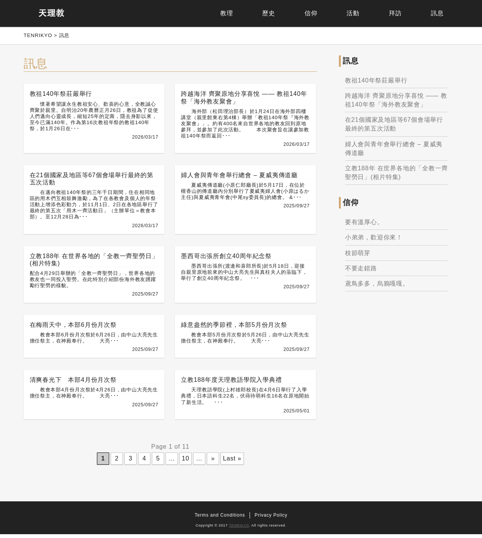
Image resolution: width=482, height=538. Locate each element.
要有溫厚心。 (365, 224)
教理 (165, 13)
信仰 (271, 13)
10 (185, 462)
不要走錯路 (362, 270)
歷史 (218, 13)
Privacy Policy (271, 519)
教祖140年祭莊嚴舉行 (377, 82)
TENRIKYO (239, 529)
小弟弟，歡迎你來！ (375, 239)
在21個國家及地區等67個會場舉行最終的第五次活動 (395, 126)
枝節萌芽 (359, 255)
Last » (231, 462)
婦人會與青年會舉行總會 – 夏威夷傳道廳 (394, 150)
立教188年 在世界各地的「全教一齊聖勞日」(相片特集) (394, 174)
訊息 (431, 13)
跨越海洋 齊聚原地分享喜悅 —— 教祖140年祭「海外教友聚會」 (393, 102)
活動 (324, 13)
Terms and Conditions (220, 519)
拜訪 (378, 13)
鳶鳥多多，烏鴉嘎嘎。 (378, 285)
